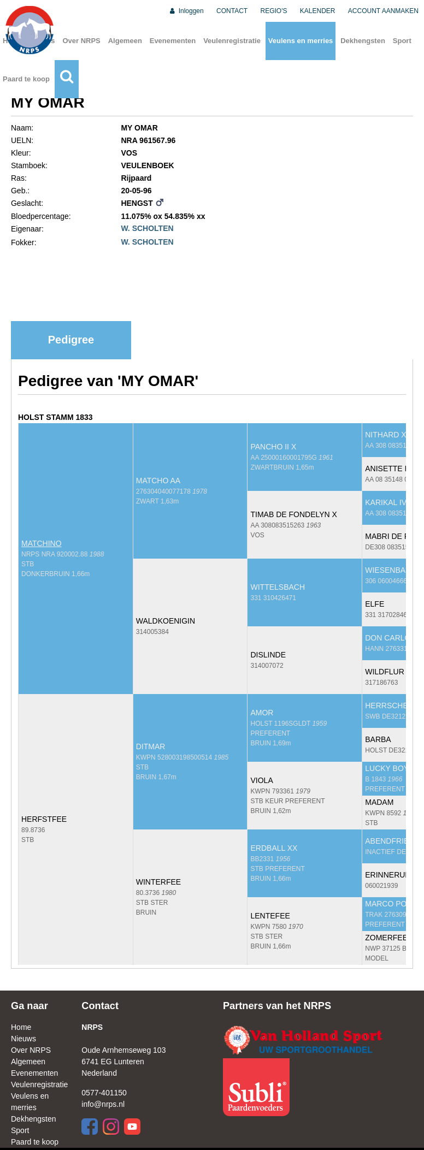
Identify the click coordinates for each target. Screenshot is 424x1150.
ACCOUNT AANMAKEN (383, 11)
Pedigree (71, 340)
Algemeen (125, 41)
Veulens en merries (300, 41)
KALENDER (317, 11)
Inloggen (186, 11)
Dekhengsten (362, 41)
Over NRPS (81, 41)
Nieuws (23, 1038)
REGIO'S (274, 11)
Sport (402, 41)
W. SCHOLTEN (147, 228)
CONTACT (232, 11)
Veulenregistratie (232, 41)
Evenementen (173, 41)
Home (21, 1027)
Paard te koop (26, 79)
